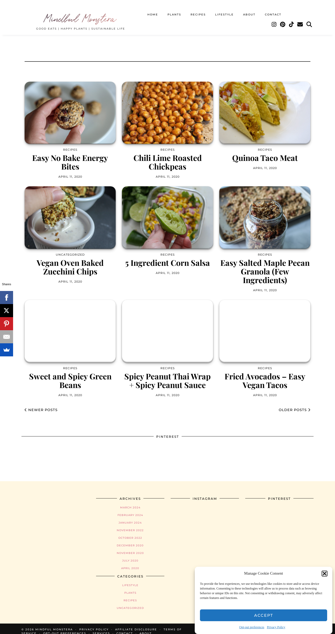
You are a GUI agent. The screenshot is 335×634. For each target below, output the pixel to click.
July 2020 (130, 555)
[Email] (300, 20)
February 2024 (130, 510)
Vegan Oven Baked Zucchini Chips (70, 262)
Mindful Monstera (80, 13)
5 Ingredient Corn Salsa (167, 257)
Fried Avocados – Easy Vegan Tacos (265, 375)
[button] (324, 573)
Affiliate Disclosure (136, 624)
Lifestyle (224, 10)
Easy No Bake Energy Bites (70, 157)
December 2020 (130, 540)
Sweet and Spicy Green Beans (70, 375)
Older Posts (294, 404)
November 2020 (130, 547)
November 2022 (130, 525)
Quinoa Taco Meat (265, 152)
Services (101, 628)
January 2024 (130, 517)
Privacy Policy (276, 627)
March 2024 (130, 502)
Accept (263, 615)
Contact (273, 10)
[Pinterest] (283, 20)
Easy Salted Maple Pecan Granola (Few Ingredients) (265, 266)
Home (152, 10)
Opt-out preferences (251, 627)
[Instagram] (274, 20)
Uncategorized (130, 602)
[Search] (309, 20)
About (249, 10)
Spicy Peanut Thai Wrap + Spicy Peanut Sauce (167, 375)
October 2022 (130, 532)
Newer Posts (41, 404)
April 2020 (130, 563)
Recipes (198, 10)
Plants (174, 10)
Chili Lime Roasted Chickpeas (167, 157)
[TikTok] (291, 20)
